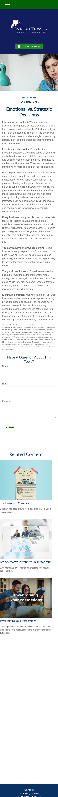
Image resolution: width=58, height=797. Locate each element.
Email (5, 383)
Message (7, 401)
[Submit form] (9, 427)
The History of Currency (14, 503)
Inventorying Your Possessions (18, 620)
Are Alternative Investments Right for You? (25, 562)
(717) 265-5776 (32, 793)
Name (5, 366)
